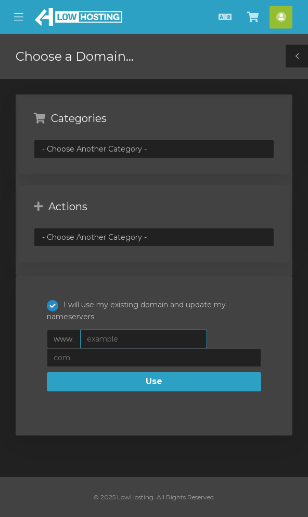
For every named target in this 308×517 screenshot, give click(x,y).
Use (154, 381)
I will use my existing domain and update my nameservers (136, 310)
